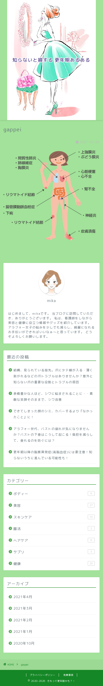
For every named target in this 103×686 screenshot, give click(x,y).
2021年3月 (22, 608)
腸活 (54, 528)
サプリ (54, 551)
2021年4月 (22, 596)
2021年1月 (22, 631)
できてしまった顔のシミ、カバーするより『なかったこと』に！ (53, 414)
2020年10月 (24, 643)
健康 (54, 563)
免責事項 (68, 675)
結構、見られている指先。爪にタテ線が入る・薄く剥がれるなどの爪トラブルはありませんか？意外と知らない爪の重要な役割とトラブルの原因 (53, 376)
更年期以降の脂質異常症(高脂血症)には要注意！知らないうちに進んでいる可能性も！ (52, 455)
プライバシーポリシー (42, 675)
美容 (54, 505)
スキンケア (54, 517)
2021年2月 (22, 620)
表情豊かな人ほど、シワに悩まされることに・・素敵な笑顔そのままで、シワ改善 (53, 396)
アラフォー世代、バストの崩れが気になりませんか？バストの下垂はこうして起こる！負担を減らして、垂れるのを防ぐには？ (53, 435)
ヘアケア (54, 540)
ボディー (54, 493)
